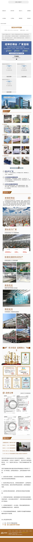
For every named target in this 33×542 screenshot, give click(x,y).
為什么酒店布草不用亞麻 (13, 524)
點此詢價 (9, 76)
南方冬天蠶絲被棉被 (12, 523)
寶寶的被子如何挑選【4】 (6, 79)
